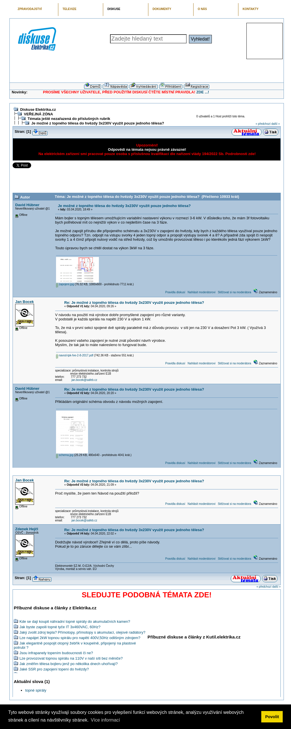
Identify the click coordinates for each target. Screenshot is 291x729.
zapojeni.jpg (65, 284)
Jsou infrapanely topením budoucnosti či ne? (56, 653)
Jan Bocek (24, 302)
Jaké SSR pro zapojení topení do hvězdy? (54, 669)
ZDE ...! (202, 92)
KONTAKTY (251, 9)
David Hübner (27, 205)
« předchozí (263, 123)
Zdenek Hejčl (26, 529)
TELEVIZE (69, 9)
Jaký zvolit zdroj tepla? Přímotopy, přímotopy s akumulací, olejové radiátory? (82, 632)
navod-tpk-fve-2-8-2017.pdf (74, 355)
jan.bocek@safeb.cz (84, 379)
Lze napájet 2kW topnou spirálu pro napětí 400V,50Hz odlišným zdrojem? (79, 638)
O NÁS (202, 9)
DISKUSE (113, 9)
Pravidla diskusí (175, 292)
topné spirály (35, 690)
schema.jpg (64, 455)
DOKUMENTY (162, 9)
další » (275, 123)
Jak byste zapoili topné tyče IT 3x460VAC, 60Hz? (60, 627)
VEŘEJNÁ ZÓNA (38, 114)
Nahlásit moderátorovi (201, 292)
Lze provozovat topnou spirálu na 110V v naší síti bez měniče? (71, 658)
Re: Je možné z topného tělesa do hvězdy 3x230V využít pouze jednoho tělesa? (134, 302)
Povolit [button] (272, 716)
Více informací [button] (105, 720)
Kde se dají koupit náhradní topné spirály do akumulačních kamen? (74, 621)
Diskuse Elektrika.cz (38, 109)
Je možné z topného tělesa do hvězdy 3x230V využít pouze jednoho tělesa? (97, 123)
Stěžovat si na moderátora (234, 292)
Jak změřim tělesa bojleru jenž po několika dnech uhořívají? (68, 664)
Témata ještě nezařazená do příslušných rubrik (68, 119)
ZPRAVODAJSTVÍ (30, 9)
